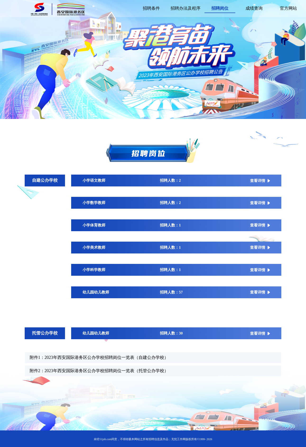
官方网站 (288, 8)
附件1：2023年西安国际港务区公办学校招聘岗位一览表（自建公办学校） (99, 357)
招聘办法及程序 (185, 8)
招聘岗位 (219, 8)
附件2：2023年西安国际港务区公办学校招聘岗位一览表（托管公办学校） (99, 370)
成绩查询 (254, 8)
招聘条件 (151, 8)
